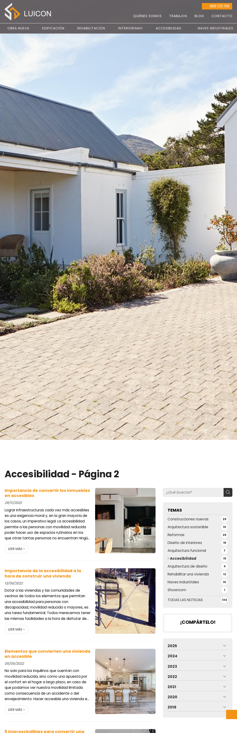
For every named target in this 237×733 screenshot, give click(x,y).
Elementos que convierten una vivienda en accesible (47, 654)
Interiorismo (130, 28)
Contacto (222, 16)
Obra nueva (18, 28)
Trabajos (178, 16)
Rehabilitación (91, 28)
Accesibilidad (168, 28)
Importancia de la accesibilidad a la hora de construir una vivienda (43, 573)
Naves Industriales (215, 28)
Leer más (15, 549)
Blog (199, 16)
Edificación (53, 28)
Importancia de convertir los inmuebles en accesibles (47, 493)
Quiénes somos (147, 16)
